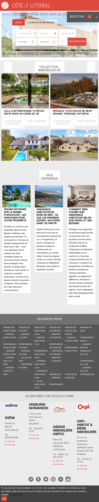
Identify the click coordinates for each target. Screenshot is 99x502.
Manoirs (56, 358)
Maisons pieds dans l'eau (39, 341)
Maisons (56, 378)
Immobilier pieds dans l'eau (39, 331)
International (87, 374)
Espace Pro (54, 17)
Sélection (81, 17)
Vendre (37, 17)
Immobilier (55, 374)
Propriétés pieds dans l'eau (41, 374)
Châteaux (56, 361)
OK (4, 498)
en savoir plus (15, 495)
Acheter (23, 17)
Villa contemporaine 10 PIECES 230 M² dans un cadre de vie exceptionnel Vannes (24, 114)
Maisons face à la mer (8, 361)
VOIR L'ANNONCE (37, 121)
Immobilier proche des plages (71, 331)
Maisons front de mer (8, 371)
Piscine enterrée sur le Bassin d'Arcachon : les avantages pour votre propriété (15, 215)
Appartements (56, 384)
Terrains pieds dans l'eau (40, 364)
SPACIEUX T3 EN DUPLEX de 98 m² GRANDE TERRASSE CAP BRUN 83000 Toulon (72, 114)
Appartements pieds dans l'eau (41, 354)
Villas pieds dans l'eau (39, 384)
